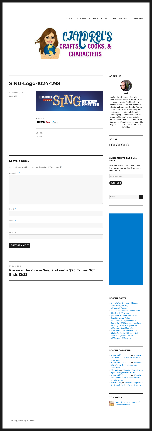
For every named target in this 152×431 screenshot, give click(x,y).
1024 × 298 (13, 96)
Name (12, 209)
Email (12, 221)
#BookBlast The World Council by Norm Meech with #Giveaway (127, 357)
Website (13, 232)
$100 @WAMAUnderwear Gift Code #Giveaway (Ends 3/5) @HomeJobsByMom (124, 305)
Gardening (124, 18)
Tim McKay (115, 370)
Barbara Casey (116, 383)
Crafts (113, 18)
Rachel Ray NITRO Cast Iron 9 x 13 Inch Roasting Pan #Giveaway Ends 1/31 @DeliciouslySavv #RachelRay (126, 325)
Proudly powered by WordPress (23, 421)
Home (69, 18)
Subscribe (116, 183)
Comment (14, 173)
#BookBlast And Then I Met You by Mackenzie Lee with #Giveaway (127, 377)
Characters (81, 18)
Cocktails (93, 18)
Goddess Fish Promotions (121, 355)
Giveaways (138, 18)
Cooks (104, 18)
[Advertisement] (126, 249)
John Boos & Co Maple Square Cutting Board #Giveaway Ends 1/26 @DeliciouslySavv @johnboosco (125, 318)
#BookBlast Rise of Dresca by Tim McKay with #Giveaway (127, 365)
